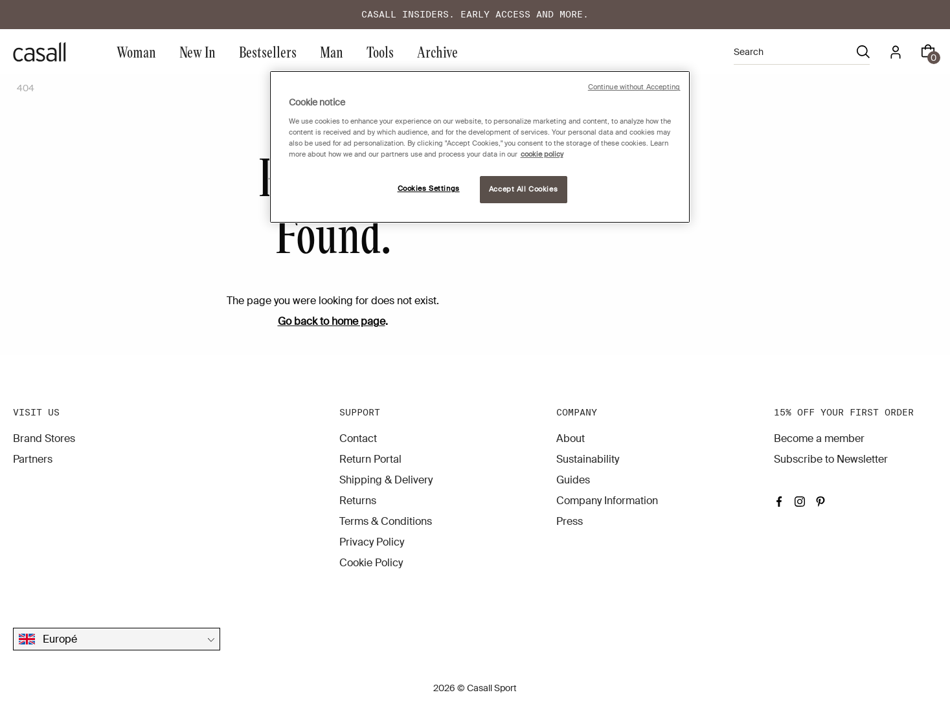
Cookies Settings (429, 189)
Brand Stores (44, 438)
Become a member (819, 438)
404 (25, 88)
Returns (357, 500)
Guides (573, 480)
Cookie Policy (371, 563)
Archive (437, 51)
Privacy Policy (371, 542)
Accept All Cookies (523, 189)
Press (569, 521)
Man (331, 51)
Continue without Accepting (634, 87)
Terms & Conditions (385, 521)
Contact (358, 438)
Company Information (607, 500)
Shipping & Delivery (386, 480)
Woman (136, 51)
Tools (380, 51)
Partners (32, 459)
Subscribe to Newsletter (831, 459)
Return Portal (370, 459)
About (570, 438)
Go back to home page (331, 321)
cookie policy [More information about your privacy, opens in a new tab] (542, 154)
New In (197, 51)
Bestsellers (268, 51)
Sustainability (587, 459)
